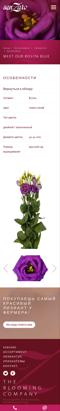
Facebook (12, 373)
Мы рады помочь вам (19, 324)
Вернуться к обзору (18, 89)
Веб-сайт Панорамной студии (15, 402)
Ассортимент (22, 48)
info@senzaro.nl (45, 408)
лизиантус (40, 48)
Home (6, 48)
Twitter (5, 373)
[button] (53, 268)
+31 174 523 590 (15, 408)
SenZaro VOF (16, 7)
